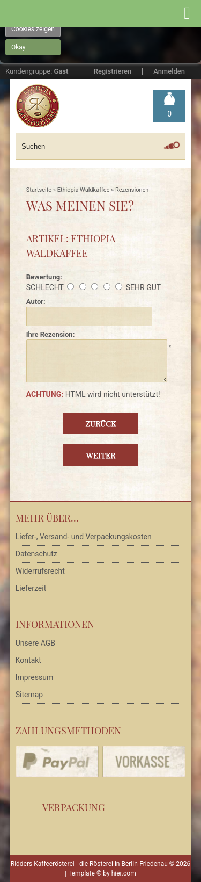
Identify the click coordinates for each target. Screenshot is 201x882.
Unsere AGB (35, 643)
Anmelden (169, 71)
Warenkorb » (169, 114)
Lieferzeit (31, 588)
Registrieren (112, 71)
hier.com (123, 873)
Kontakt (28, 660)
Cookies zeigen (33, 29)
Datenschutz (36, 554)
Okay (18, 47)
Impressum (34, 677)
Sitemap (29, 694)
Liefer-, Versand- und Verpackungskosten (84, 536)
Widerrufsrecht (40, 571)
